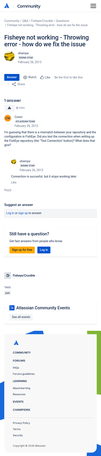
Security (18, 435)
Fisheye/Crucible (42, 21)
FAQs (16, 367)
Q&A (25, 21)
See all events (21, 317)
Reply (8, 190)
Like (13, 182)
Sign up (23, 213)
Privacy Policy (21, 423)
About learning (21, 388)
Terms (16, 429)
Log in (10, 213)
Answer (12, 77)
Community (29, 6)
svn (7, 293)
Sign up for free (22, 249)
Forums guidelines (24, 373)
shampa (23, 53)
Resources (19, 394)
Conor (18, 117)
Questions (62, 21)
